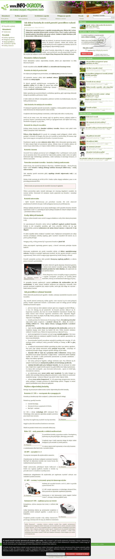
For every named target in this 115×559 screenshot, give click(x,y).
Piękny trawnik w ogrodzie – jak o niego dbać (99, 87)
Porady (81, 16)
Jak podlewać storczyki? (93, 136)
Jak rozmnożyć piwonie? (93, 146)
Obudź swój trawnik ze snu (93, 99)
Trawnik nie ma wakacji (93, 81)
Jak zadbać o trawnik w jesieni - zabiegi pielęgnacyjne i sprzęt (98, 95)
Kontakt (82, 18)
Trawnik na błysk (91, 107)
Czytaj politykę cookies (55, 554)
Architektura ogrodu (42, 16)
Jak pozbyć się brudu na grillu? (95, 152)
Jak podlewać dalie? (92, 141)
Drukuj (74, 27)
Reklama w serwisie (61, 18)
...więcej (98, 28)
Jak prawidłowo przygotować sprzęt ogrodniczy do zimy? (96, 62)
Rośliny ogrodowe (21, 16)
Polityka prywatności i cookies (95, 544)
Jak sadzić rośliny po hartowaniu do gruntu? (98, 128)
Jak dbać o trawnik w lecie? (94, 68)
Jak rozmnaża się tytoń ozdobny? (96, 122)
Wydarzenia (43, 18)
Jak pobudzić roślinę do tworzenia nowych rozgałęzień (95, 158)
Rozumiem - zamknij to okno (77, 554)
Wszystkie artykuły (9, 26)
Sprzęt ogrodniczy (23, 18)
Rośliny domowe (8, 45)
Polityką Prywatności (102, 50)
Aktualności (6, 16)
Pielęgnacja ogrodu (64, 16)
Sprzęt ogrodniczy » (9, 41)
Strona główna (4, 18)
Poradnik (5, 35)
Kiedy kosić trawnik (92, 117)
